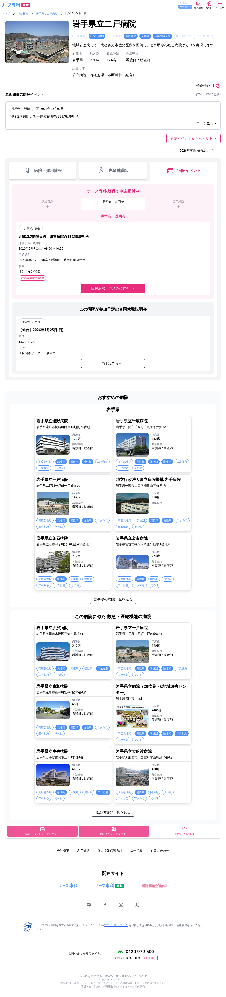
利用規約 (83, 850)
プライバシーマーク (116, 925)
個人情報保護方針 (110, 850)
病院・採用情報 (42, 170)
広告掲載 (136, 850)
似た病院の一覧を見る (113, 812)
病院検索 (23, 13)
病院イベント (183, 170)
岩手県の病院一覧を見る (113, 599)
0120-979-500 (140, 951)
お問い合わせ (160, 850)
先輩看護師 (113, 170)
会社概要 (63, 850)
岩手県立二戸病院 (46, 13)
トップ (6, 13)
